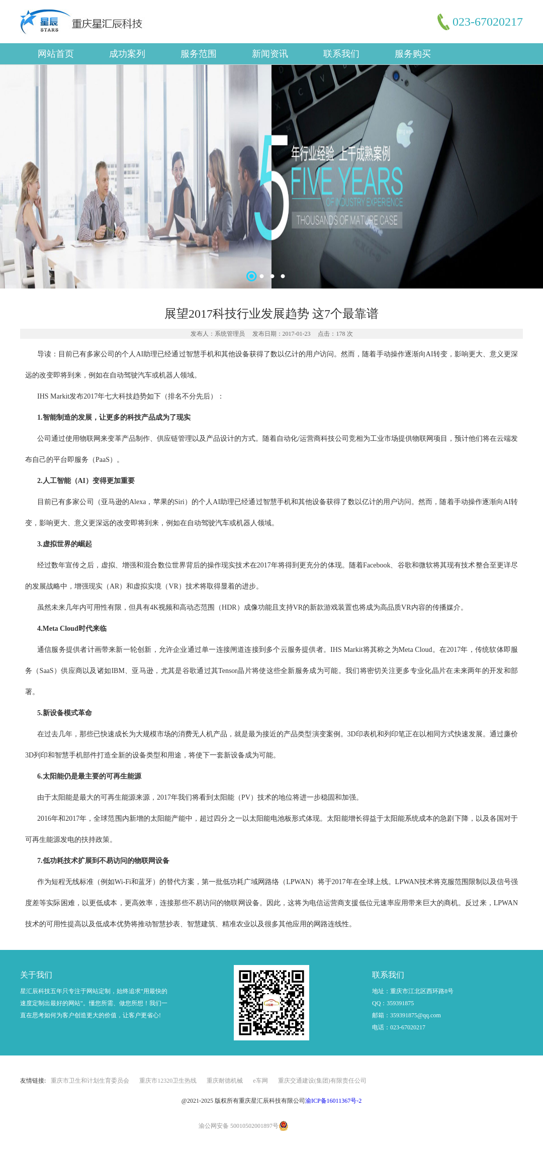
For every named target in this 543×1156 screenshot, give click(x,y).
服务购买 (413, 54)
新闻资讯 (270, 54)
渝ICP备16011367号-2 (333, 1100)
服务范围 (198, 54)
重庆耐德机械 (225, 1080)
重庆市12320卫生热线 (168, 1080)
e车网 (260, 1080)
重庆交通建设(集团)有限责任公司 (322, 1080)
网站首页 (56, 54)
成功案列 (127, 54)
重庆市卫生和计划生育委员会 (90, 1080)
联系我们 (341, 54)
